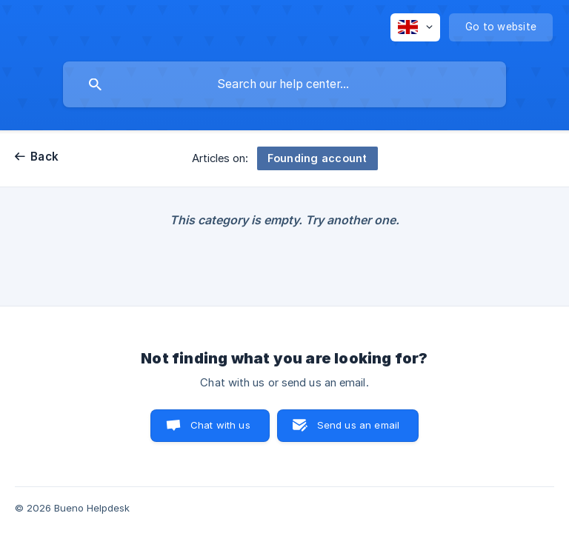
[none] (415, 27)
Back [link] (44, 157)
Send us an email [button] (358, 425)
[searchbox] (284, 84)
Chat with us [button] (220, 425)
